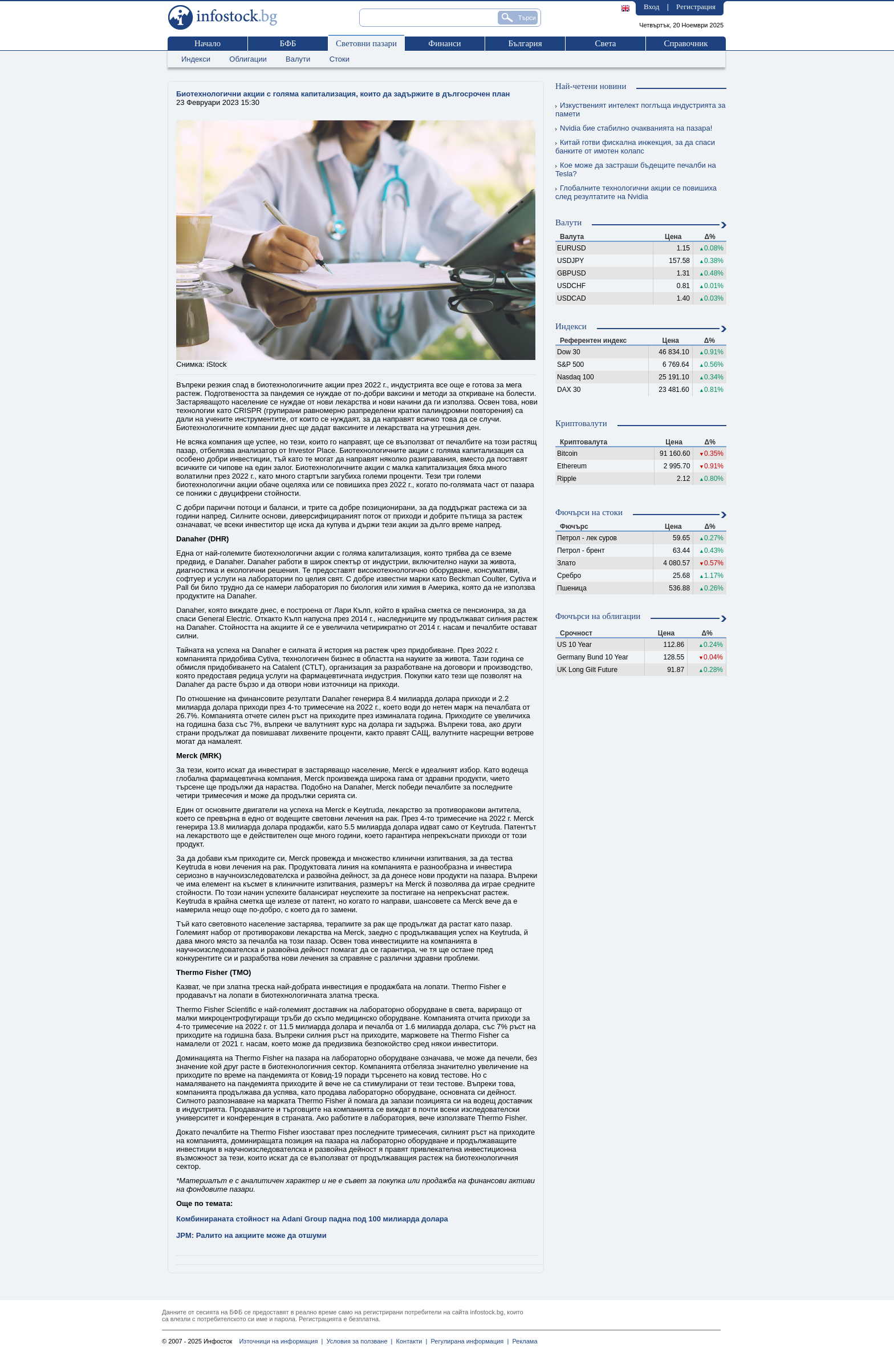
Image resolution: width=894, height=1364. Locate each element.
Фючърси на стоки (589, 512)
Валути (298, 59)
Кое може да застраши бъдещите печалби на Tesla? (635, 169)
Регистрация (696, 6)
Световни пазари (366, 43)
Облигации (247, 59)
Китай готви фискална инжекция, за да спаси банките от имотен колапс (635, 146)
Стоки (340, 59)
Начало (207, 43)
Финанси (444, 43)
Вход (651, 6)
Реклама (523, 1341)
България (525, 43)
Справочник (686, 43)
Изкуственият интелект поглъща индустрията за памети (640, 109)
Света (605, 43)
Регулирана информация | (468, 1341)
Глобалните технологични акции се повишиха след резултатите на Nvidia (636, 192)
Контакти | (409, 1341)
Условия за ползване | (357, 1341)
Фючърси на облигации (597, 616)
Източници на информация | (281, 1341)
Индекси (195, 59)
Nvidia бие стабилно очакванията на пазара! (633, 128)
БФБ (288, 43)
